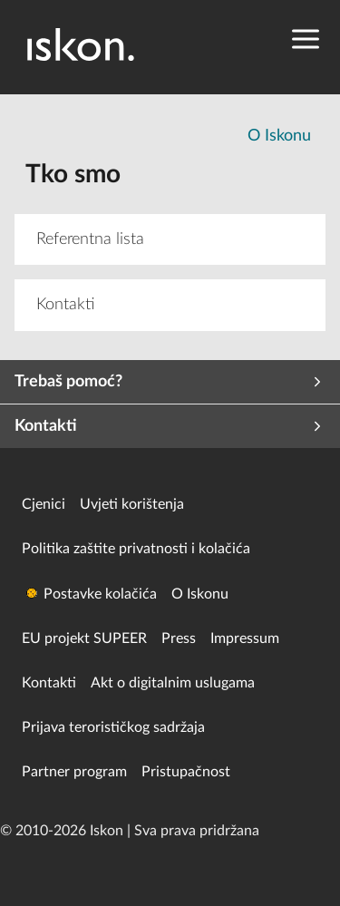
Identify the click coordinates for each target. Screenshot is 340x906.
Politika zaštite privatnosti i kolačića (136, 548)
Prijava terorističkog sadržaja (113, 727)
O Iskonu (279, 135)
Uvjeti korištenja (132, 504)
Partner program (74, 772)
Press (178, 638)
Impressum (244, 638)
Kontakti (49, 683)
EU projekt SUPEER (84, 638)
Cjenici (43, 504)
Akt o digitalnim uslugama (173, 683)
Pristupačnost (185, 772)
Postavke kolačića (100, 594)
